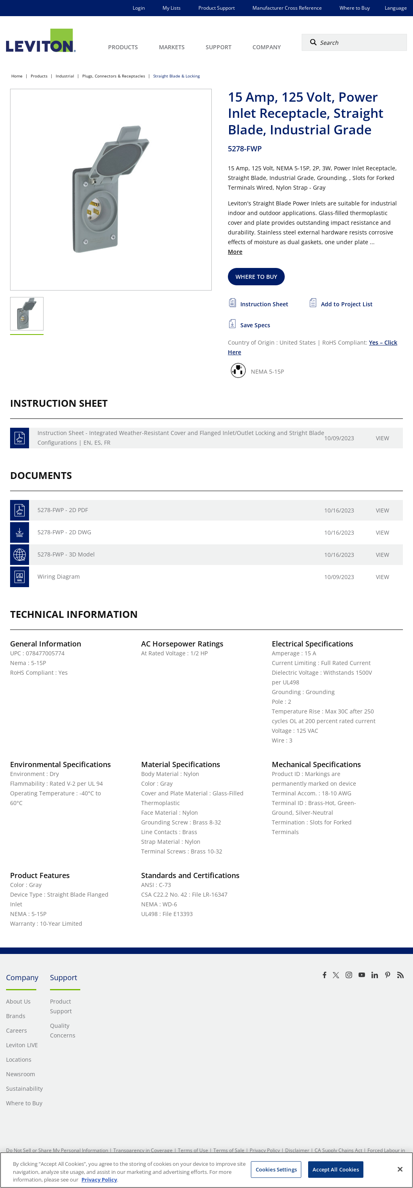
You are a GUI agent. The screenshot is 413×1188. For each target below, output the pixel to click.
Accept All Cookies (336, 1169)
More (235, 251)
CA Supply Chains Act (338, 1150)
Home (17, 76)
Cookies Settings (276, 1169)
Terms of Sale (228, 1150)
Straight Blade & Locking (176, 76)
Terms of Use (193, 1150)
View (382, 438)
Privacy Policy (265, 1150)
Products (39, 76)
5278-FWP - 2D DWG (64, 532)
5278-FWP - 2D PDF (63, 510)
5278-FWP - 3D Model (66, 554)
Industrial (65, 76)
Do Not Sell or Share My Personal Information (57, 1150)
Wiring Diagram (59, 576)
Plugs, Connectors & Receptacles (113, 76)
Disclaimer (297, 1150)
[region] (206, 1170)
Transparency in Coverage (143, 1150)
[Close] (400, 1169)
